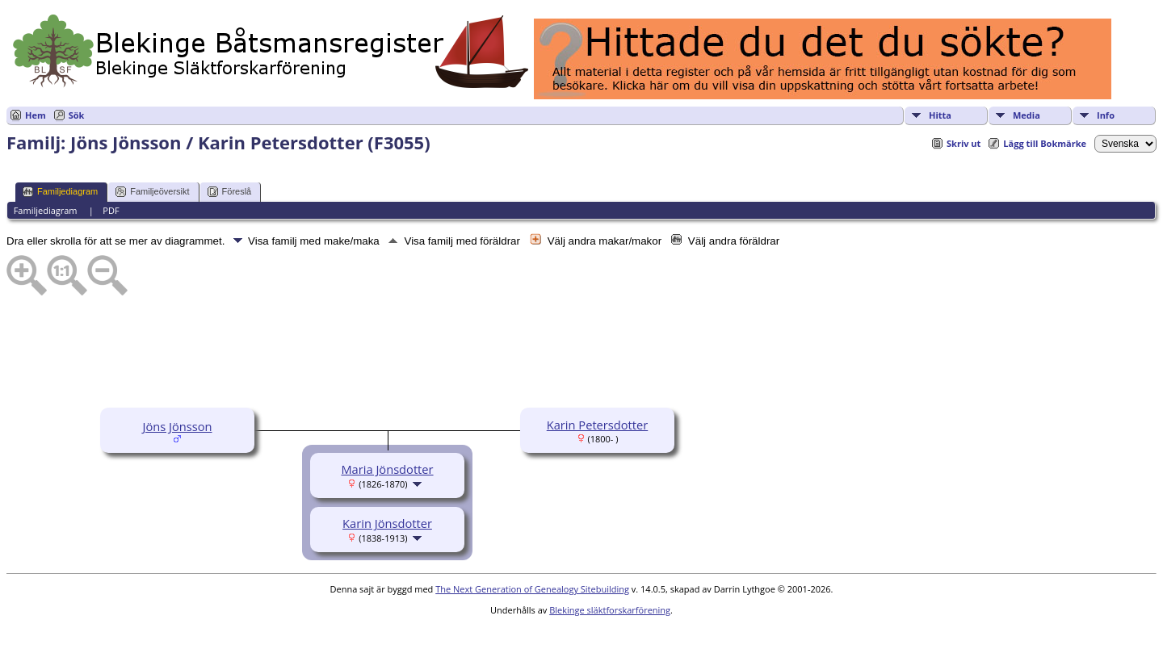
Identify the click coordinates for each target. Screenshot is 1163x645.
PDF (111, 210)
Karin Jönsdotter (387, 523)
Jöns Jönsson (177, 426)
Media (1026, 115)
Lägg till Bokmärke (1044, 143)
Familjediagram (60, 192)
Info (1106, 115)
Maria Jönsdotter (387, 469)
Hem (35, 115)
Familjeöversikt (152, 192)
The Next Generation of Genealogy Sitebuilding (532, 589)
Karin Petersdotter (598, 425)
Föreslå (230, 192)
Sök (77, 115)
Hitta (940, 115)
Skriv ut (963, 143)
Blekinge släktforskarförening (609, 610)
